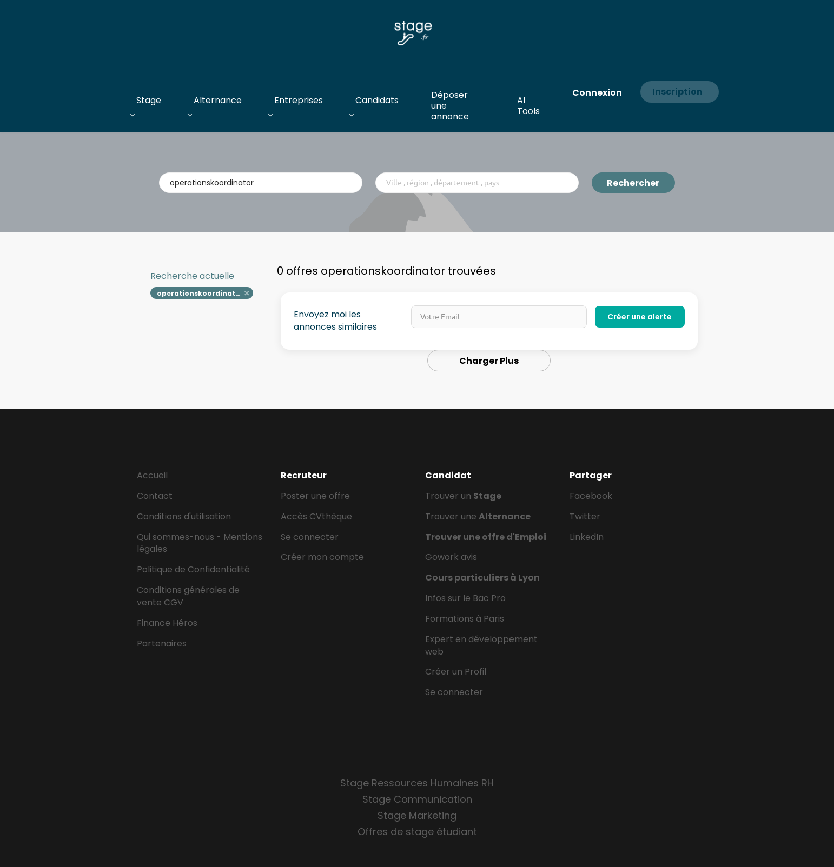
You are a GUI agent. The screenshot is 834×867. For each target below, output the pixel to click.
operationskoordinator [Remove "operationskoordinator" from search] (200, 293)
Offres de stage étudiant (417, 831)
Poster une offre (315, 496)
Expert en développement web (481, 645)
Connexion (597, 92)
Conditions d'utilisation (184, 516)
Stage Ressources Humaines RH (417, 783)
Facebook (591, 496)
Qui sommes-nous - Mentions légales (199, 543)
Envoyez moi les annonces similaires (335, 321)
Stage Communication (417, 799)
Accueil (152, 475)
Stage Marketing (417, 815)
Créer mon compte (322, 557)
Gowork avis (451, 557)
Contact (155, 496)
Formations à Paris (464, 618)
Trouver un (463, 496)
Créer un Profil (455, 671)
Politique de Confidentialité (193, 569)
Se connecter (310, 537)
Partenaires (162, 643)
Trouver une (478, 516)
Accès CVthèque (316, 516)
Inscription (677, 91)
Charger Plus (489, 361)
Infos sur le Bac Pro (465, 598)
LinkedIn (587, 537)
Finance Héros (167, 623)
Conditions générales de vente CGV (188, 596)
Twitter (585, 516)
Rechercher (633, 183)
